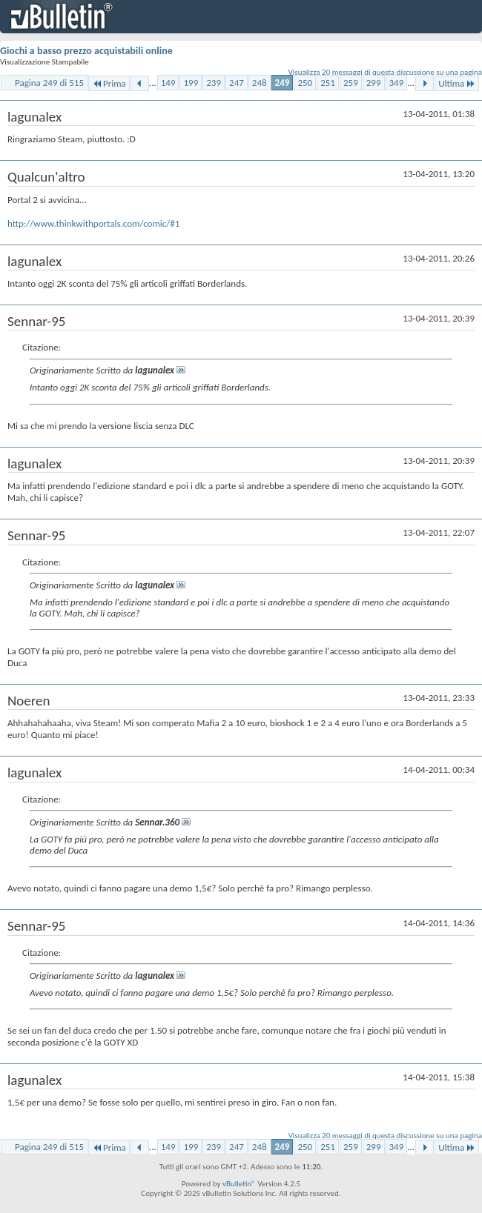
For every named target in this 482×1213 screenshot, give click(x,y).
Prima (109, 83)
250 (304, 82)
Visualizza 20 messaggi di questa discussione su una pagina (385, 72)
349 (396, 82)
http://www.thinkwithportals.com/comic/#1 (93, 223)
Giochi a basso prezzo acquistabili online (86, 50)
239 (213, 82)
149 (168, 82)
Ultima (456, 83)
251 (327, 82)
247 (236, 82)
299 (373, 82)
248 (259, 82)
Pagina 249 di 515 (49, 82)
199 (190, 82)
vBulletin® (239, 1184)
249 (282, 82)
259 (350, 82)
